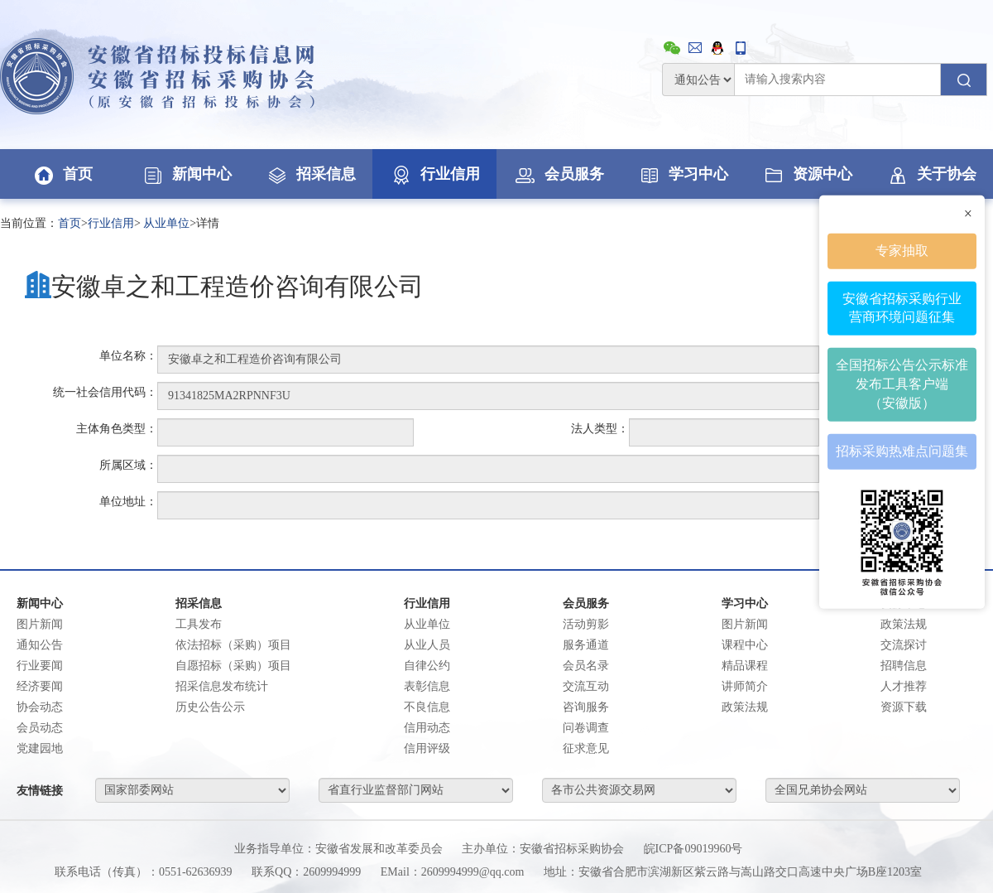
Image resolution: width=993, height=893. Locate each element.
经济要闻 (40, 686)
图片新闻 (40, 624)
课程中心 (745, 645)
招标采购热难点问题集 (902, 451)
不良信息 (427, 707)
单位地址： (128, 501)
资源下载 (903, 707)
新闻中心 (186, 174)
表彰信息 (427, 686)
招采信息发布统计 (221, 686)
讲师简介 (745, 686)
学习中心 (682, 174)
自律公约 (427, 665)
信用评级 (427, 748)
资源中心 (806, 174)
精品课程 (745, 665)
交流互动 (586, 686)
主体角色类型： (116, 428)
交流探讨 (903, 645)
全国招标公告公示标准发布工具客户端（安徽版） (902, 384)
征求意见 (586, 748)
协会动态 (40, 707)
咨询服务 (586, 707)
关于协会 (930, 174)
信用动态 (427, 728)
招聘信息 (903, 665)
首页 (62, 174)
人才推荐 (903, 686)
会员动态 (40, 728)
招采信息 (310, 174)
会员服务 (558, 174)
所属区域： (128, 465)
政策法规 (745, 707)
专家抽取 (901, 250)
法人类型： (600, 428)
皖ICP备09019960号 (693, 848)
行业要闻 (40, 665)
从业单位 (166, 223)
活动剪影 (586, 624)
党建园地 (40, 748)
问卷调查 (586, 728)
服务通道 (586, 645)
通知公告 (40, 645)
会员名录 (586, 665)
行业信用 (434, 174)
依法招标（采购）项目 (233, 645)
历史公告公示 (210, 707)
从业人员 (427, 645)
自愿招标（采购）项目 (233, 665)
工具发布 (198, 624)
